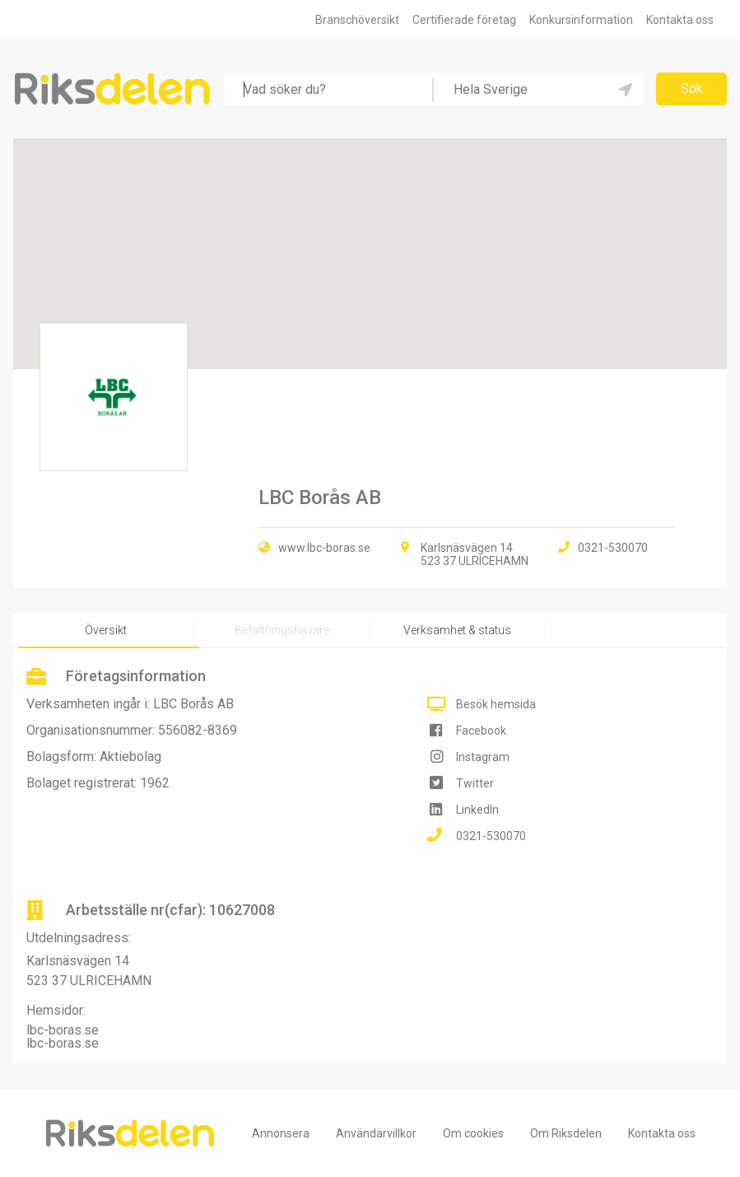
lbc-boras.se (62, 1030)
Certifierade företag (464, 19)
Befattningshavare (282, 630)
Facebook (481, 730)
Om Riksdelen (566, 1133)
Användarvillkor (376, 1133)
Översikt (106, 630)
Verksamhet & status (457, 630)
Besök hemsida (496, 704)
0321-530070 (491, 836)
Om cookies (473, 1133)
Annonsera (280, 1133)
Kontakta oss (680, 19)
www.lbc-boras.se (324, 547)
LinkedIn (477, 809)
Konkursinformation (581, 19)
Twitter (475, 783)
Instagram (483, 757)
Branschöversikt (357, 19)
